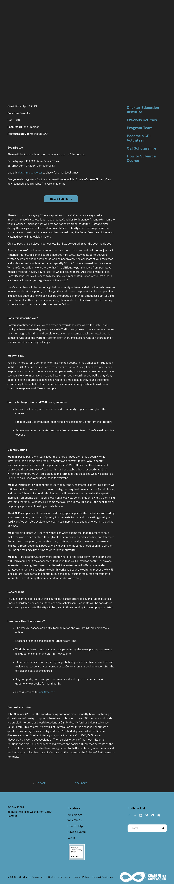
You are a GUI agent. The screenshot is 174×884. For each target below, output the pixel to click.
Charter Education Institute (143, 110)
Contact (12, 815)
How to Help (75, 826)
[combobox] (143, 828)
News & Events (76, 831)
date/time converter (30, 172)
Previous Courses (142, 120)
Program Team (140, 128)
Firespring (65, 877)
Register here (61, 198)
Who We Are (74, 814)
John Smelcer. (46, 692)
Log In (71, 837)
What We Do (74, 820)
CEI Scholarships (142, 148)
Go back (39, 782)
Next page (82, 782)
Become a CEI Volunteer (139, 138)
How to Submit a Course (141, 158)
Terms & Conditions (102, 877)
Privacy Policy (81, 877)
